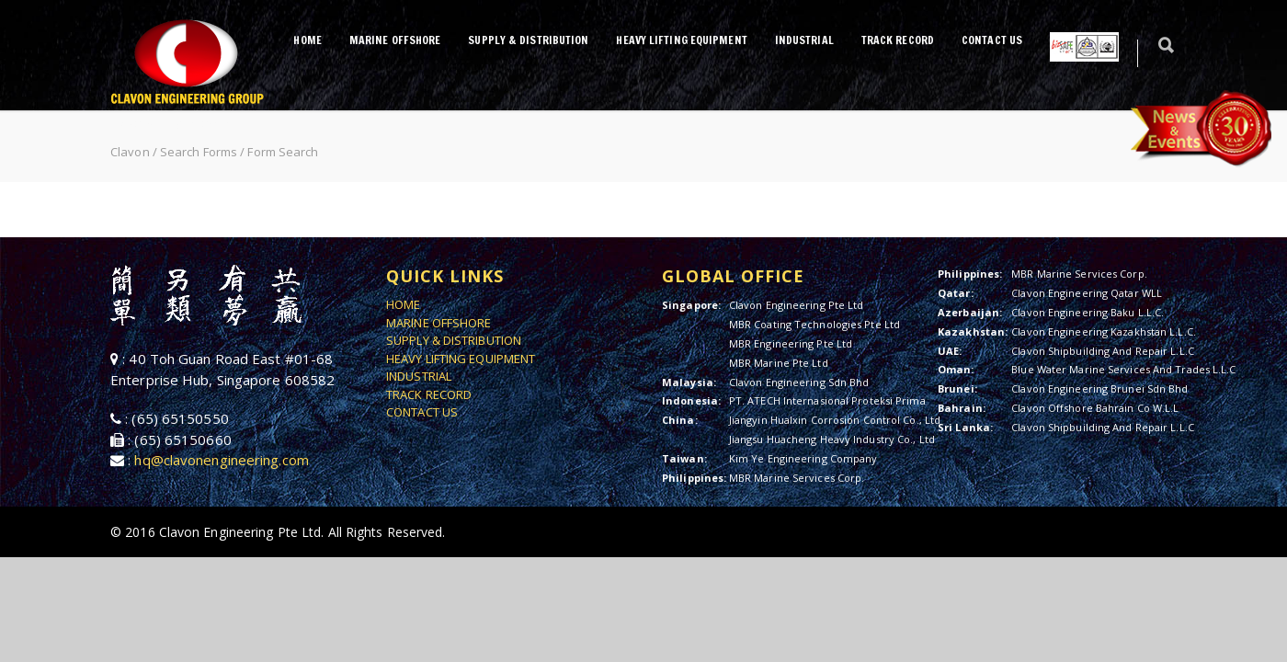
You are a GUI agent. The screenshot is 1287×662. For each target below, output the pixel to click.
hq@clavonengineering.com (221, 460)
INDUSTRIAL (804, 40)
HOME (307, 40)
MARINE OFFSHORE (395, 40)
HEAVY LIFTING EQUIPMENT (681, 40)
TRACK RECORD (897, 40)
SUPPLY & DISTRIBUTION (528, 40)
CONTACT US (992, 40)
